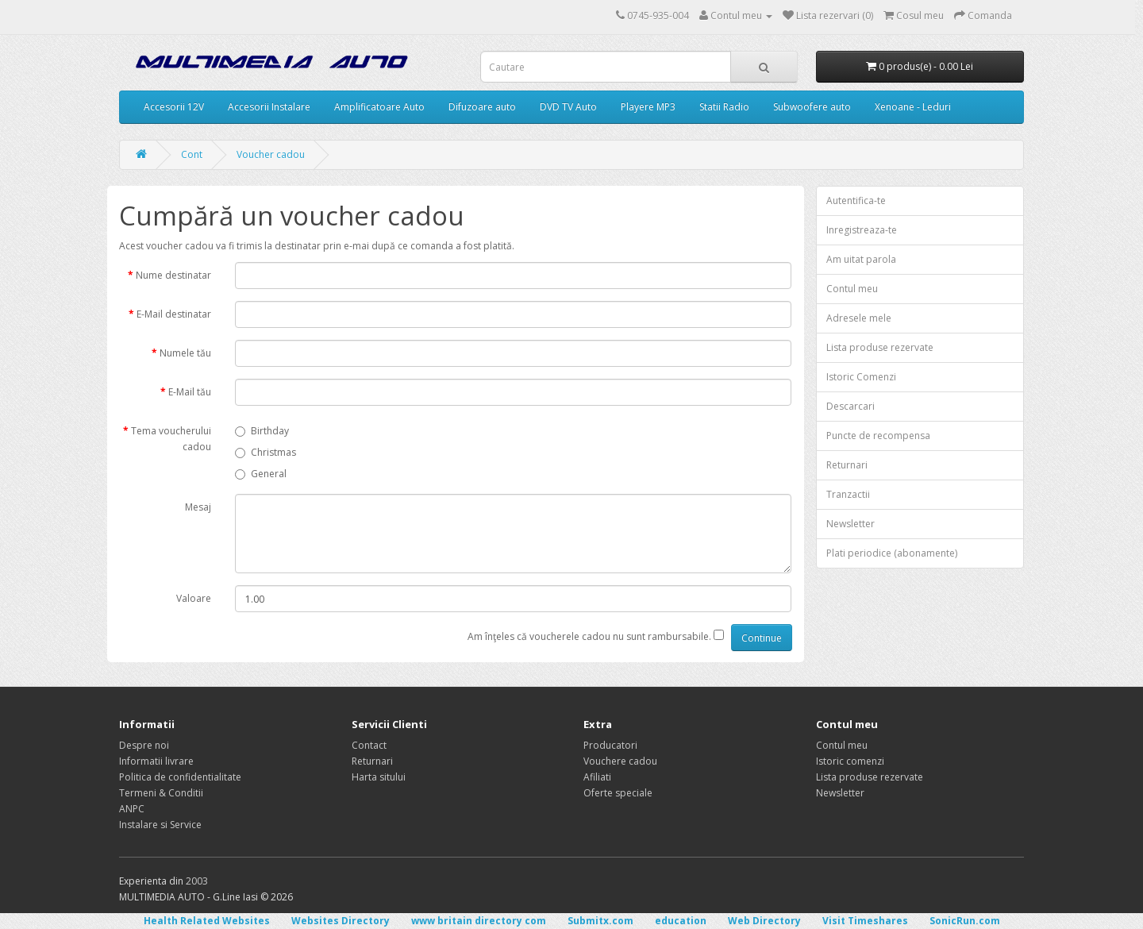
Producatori (610, 745)
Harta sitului (379, 777)
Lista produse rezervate (879, 347)
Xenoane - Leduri (913, 107)
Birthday (262, 431)
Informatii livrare (156, 761)
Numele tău (185, 353)
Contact (369, 745)
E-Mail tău (189, 392)
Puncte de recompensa (878, 435)
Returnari (847, 465)
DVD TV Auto (568, 107)
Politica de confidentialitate (180, 777)
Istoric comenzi (850, 761)
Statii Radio (724, 107)
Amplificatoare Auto (379, 107)
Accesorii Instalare (269, 107)
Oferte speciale (617, 793)
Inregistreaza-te (861, 230)
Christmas (265, 452)
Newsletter (850, 523)
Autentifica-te (856, 200)
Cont (191, 154)
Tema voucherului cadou (171, 438)
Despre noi (144, 745)
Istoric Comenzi (861, 377)
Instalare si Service (160, 824)
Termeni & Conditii (161, 793)
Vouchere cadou (620, 761)
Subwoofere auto (812, 107)
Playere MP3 (648, 107)
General (261, 473)
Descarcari (850, 406)
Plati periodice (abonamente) (891, 553)
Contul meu (852, 288)
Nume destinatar (173, 275)
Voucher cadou (271, 154)
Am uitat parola (861, 259)
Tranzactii (848, 494)
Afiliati (597, 777)
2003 (197, 881)
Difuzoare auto (482, 107)
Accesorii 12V (174, 107)
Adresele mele (858, 318)
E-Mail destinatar (174, 314)
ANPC (131, 808)
